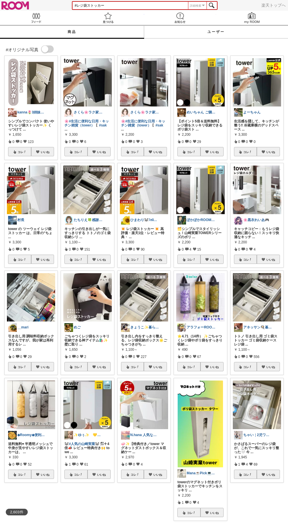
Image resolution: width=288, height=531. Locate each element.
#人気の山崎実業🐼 (84, 444)
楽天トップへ (273, 5)
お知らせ (180, 18)
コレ (22, 151)
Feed (36, 18)
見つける (108, 18)
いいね (45, 151)
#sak (103, 125)
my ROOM (252, 18)
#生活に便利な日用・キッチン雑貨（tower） (86, 123)
